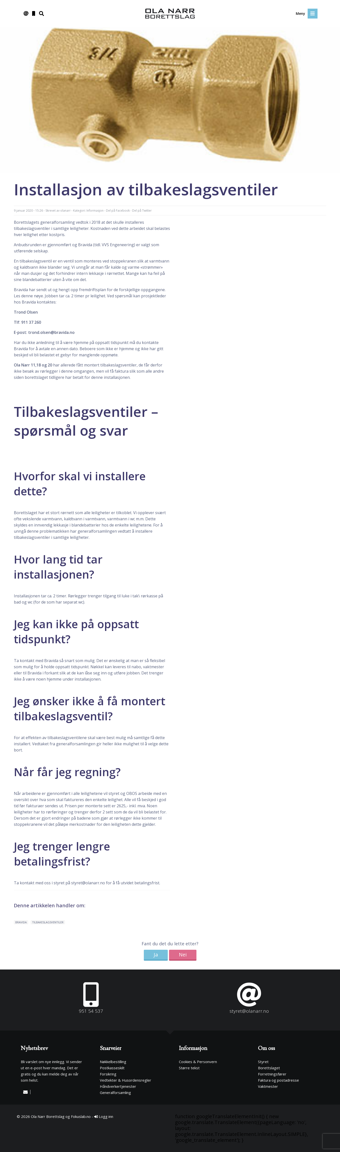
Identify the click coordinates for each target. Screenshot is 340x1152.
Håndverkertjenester (118, 1086)
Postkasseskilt (112, 1067)
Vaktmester (268, 1086)
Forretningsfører (272, 1073)
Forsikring (108, 1073)
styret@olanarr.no (88, 883)
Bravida (21, 922)
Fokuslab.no (81, 1116)
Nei (183, 954)
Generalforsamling (115, 1092)
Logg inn (103, 1116)
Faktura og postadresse (278, 1080)
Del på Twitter (142, 210)
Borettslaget (269, 1067)
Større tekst (189, 1067)
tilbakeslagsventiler (48, 922)
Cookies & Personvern (198, 1061)
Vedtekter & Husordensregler (125, 1080)
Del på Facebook (118, 210)
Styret (263, 1061)
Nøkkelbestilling (113, 1061)
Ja (156, 954)
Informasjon (95, 210)
